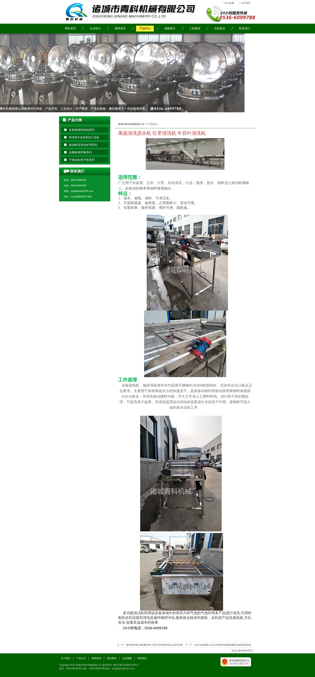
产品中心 (145, 28)
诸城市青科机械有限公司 (131, 124)
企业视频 (127, 658)
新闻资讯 (120, 28)
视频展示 (169, 28)
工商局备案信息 (238, 666)
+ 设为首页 (245, 3)
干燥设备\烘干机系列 (81, 159)
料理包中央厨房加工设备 (84, 137)
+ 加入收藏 (228, 3)
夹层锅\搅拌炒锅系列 (81, 129)
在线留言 (219, 28)
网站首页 (70, 28)
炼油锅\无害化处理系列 (83, 144)
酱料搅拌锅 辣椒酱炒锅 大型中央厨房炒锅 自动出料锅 (154, 645)
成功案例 (111, 658)
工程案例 (194, 28)
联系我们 (244, 28)
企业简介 (95, 28)
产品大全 (81, 658)
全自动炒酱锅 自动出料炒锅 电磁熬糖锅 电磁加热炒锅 (223, 645)
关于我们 (65, 658)
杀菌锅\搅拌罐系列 (80, 152)
